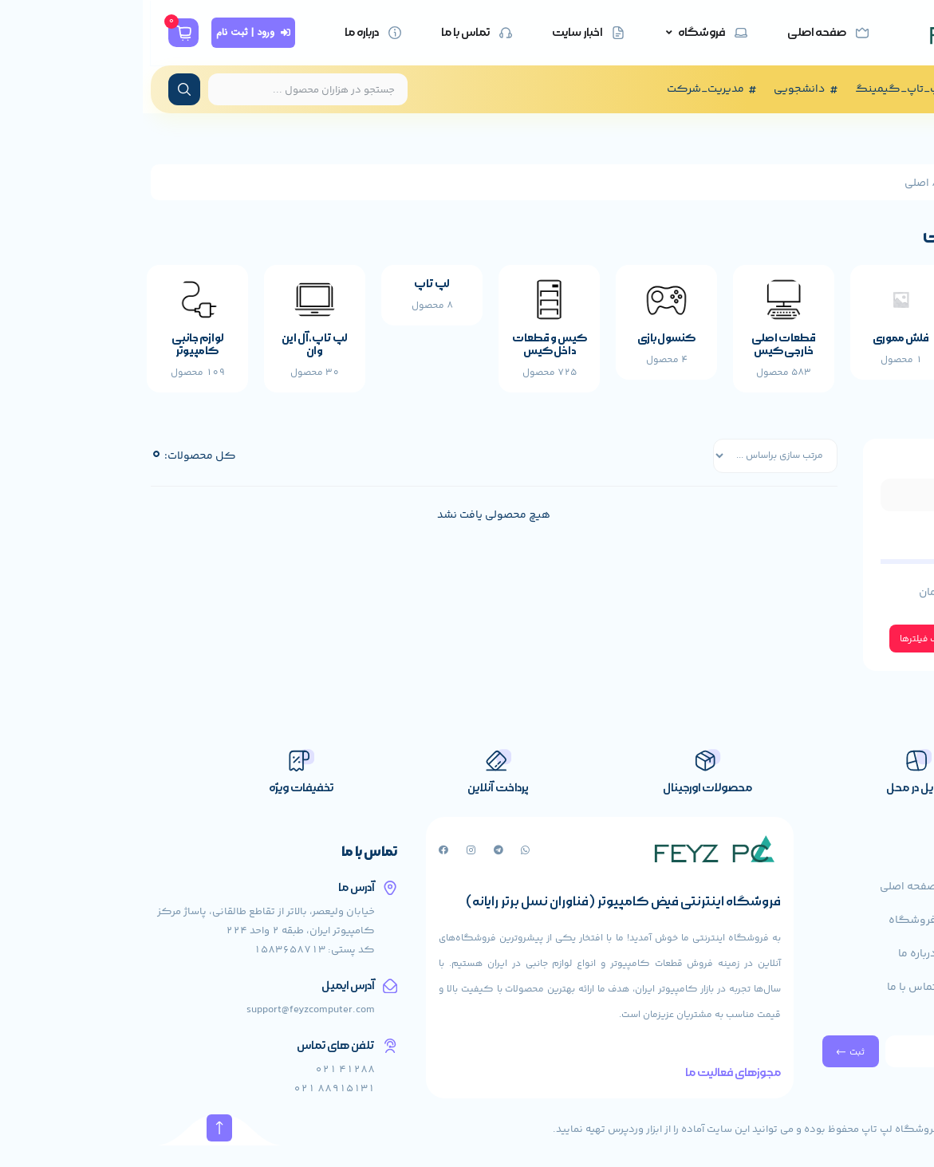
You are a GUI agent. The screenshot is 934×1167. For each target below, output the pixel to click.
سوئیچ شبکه (875, 345)
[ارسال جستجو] (41, 89)
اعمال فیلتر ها (863, 647)
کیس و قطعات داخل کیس (406, 351)
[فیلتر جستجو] (823, 502)
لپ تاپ (289, 290)
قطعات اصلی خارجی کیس (641, 351)
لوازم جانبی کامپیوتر (55, 351)
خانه (898, 183)
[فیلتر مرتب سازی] (622, 464)
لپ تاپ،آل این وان (172, 351)
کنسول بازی (524, 345)
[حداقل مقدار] (823, 568)
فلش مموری (758, 345)
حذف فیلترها (771, 647)
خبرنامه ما (900, 1041)
